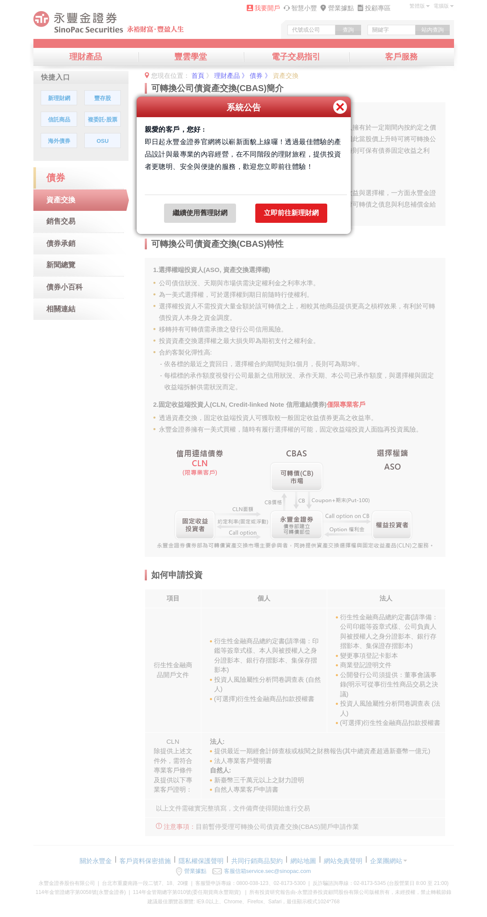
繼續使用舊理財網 (200, 212)
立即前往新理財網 (291, 212)
